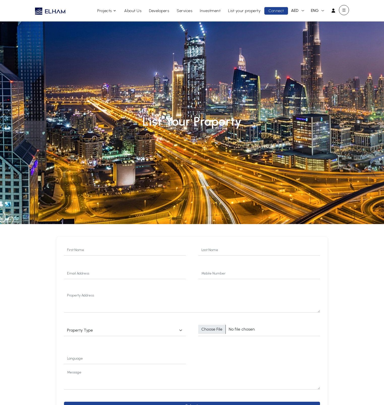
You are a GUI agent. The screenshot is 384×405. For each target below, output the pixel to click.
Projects (107, 10)
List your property (244, 10)
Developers (159, 10)
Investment (210, 10)
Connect (276, 10)
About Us (132, 10)
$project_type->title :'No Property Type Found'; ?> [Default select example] (125, 330)
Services (184, 10)
